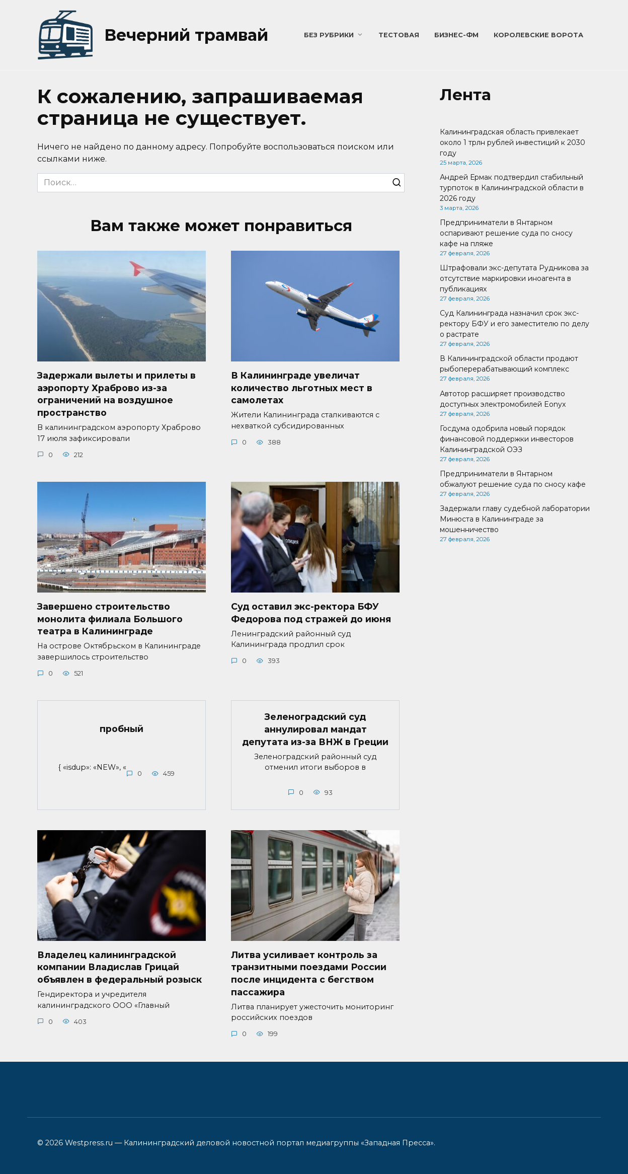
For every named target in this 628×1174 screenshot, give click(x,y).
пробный (121, 728)
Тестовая (398, 35)
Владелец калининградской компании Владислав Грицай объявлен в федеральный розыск (119, 967)
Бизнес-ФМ (456, 35)
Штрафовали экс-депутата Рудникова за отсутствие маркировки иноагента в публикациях (514, 278)
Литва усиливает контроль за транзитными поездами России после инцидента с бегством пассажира (308, 974)
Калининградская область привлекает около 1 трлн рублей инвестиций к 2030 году (512, 142)
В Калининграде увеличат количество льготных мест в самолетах (301, 387)
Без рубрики (329, 35)
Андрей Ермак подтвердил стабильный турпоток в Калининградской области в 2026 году (512, 188)
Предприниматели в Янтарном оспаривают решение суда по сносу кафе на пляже (506, 233)
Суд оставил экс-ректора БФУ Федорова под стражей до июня (311, 612)
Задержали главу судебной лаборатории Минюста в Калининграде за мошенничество (515, 519)
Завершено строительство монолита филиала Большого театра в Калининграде (110, 618)
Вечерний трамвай (186, 35)
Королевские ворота (538, 35)
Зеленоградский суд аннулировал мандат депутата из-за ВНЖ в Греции (315, 729)
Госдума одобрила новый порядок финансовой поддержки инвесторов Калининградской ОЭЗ (507, 439)
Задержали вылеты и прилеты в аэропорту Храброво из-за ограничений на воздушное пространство (116, 394)
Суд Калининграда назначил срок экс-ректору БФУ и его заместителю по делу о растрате (514, 324)
